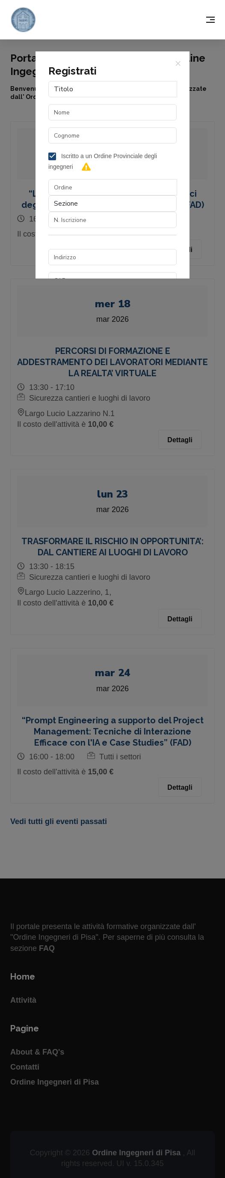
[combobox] (112, 187)
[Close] (178, 63)
